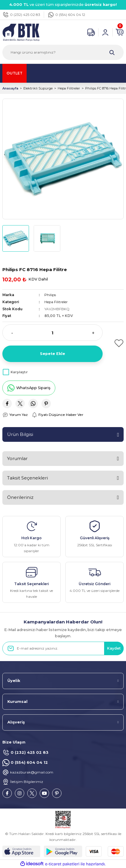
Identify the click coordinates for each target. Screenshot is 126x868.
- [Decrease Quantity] (12, 333)
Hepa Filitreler (56, 302)
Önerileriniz (20, 497)
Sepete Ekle (52, 353)
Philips (50, 295)
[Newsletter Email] (63, 648)
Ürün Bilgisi (20, 434)
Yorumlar (17, 458)
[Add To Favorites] (115, 343)
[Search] (63, 52)
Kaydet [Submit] (114, 648)
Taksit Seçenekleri (27, 478)
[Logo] (21, 32)
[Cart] (119, 32)
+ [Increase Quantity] (93, 333)
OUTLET (14, 73)
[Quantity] (52, 332)
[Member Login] (105, 32)
